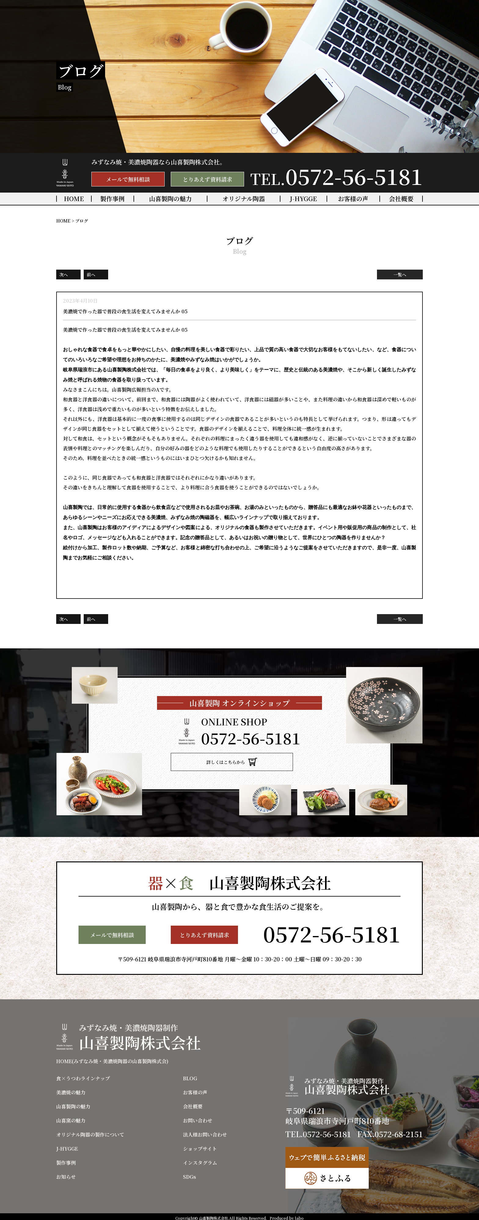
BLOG (190, 1075)
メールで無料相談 (128, 179)
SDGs (189, 1173)
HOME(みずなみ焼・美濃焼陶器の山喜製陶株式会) (112, 1058)
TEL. (336, 175)
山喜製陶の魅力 (170, 199)
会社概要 (401, 199)
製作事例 (112, 199)
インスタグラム (200, 1159)
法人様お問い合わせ (205, 1131)
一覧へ (399, 274)
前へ (91, 274)
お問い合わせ (197, 1117)
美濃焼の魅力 (71, 1089)
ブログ (81, 221)
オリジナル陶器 (243, 199)
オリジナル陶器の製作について (90, 1131)
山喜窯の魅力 (71, 1117)
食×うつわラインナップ (83, 1075)
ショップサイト (200, 1145)
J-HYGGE (303, 199)
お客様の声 (353, 199)
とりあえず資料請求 (207, 179)
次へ (63, 274)
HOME (74, 199)
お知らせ (66, 1173)
